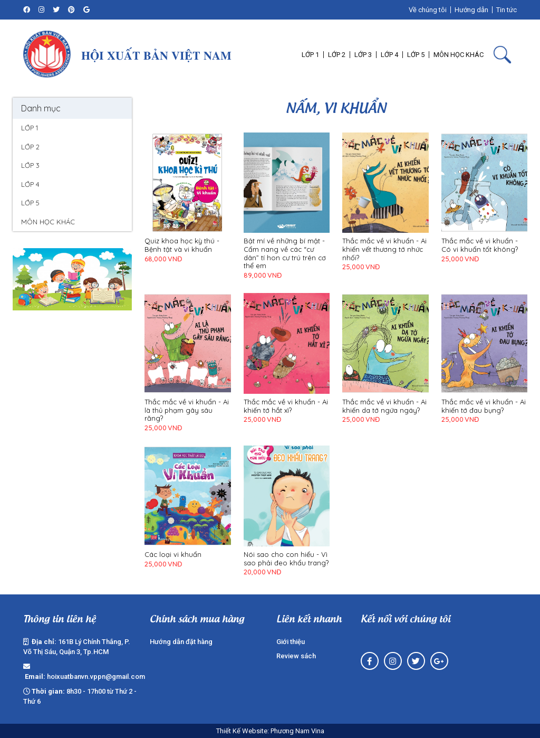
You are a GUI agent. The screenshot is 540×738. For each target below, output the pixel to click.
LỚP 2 (30, 147)
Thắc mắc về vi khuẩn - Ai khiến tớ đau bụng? (483, 406)
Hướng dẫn (471, 9)
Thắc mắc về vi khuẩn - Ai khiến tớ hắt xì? (286, 406)
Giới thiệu (290, 642)
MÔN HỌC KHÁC (48, 221)
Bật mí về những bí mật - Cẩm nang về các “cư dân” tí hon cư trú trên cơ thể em (285, 253)
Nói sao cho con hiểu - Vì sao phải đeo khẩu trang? (286, 559)
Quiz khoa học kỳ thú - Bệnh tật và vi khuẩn (181, 245)
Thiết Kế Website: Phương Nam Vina (270, 731)
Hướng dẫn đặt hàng (181, 642)
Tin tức (506, 9)
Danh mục (41, 108)
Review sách (296, 656)
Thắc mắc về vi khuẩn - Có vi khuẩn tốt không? (479, 245)
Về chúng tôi (428, 9)
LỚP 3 (30, 165)
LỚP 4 (30, 184)
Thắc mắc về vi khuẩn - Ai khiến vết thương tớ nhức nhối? (384, 249)
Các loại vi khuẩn (172, 555)
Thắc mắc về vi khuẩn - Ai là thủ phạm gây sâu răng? (186, 410)
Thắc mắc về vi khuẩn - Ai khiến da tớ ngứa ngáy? (384, 406)
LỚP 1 (29, 128)
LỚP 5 (30, 202)
